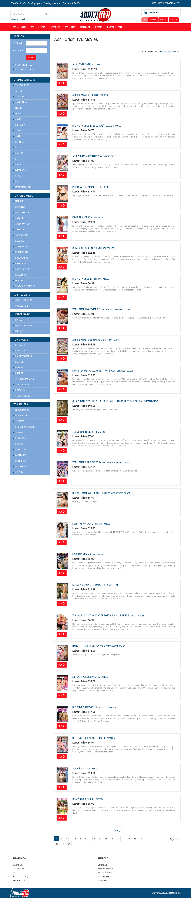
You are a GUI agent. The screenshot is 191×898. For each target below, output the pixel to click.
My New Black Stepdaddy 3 (88, 584)
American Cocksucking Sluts (90, 339)
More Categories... (23, 187)
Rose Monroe (20, 258)
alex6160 (18, 421)
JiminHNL (18, 432)
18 (57, 844)
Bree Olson (19, 275)
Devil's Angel (137, 615)
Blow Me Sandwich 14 (85, 707)
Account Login (114, 27)
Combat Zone (108, 156)
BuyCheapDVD (20, 466)
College (18, 153)
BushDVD (18, 444)
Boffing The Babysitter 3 (87, 737)
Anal (16, 136)
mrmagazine (20, 415)
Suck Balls (79, 768)
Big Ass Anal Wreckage (86, 493)
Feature (18, 108)
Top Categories (19, 27)
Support (98, 27)
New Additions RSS (20, 880)
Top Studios (54, 27)
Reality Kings (20, 350)
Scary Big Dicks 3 (82, 799)
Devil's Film (112, 585)
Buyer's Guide (18, 865)
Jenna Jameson (21, 224)
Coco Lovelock (21, 212)
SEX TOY (163, 20)
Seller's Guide (18, 868)
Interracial (20, 170)
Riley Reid (18, 241)
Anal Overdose (81, 64)
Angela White (20, 235)
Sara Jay (18, 218)
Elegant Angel (113, 126)
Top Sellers (70, 27)
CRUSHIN (18, 472)
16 (135, 839)
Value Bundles (21, 85)
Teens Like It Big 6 (83, 431)
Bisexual (18, 142)
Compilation (20, 102)
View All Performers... (25, 286)
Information (85, 27)
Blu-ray (18, 320)
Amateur (18, 96)
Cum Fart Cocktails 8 (85, 248)
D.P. (15, 159)
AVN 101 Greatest (22, 300)
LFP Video (99, 799)
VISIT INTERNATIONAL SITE (169, 3)
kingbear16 (19, 455)
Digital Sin (19, 390)
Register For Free (23, 65)
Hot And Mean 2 (82, 554)
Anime (17, 130)
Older (17, 176)
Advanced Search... (18, 19)
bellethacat (20, 461)
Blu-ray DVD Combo (23, 325)
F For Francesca (82, 217)
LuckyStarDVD (21, 410)
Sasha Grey (20, 229)
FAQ (14, 872)
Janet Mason (20, 246)
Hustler (18, 373)
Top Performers (38, 27)
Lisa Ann (18, 201)
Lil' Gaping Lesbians (84, 676)
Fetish (17, 113)
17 (141, 839)
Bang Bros (19, 362)
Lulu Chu (18, 280)
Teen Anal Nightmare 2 (86, 309)
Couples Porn (21, 306)
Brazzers (19, 367)
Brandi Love (20, 207)
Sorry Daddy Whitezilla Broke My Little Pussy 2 (101, 401)
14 (123, 839)
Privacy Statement (105, 876)
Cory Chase (19, 263)
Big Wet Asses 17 (82, 278)
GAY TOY (173, 20)
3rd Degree (105, 187)
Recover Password (24, 69)
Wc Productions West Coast (116, 309)
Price (166, 52)
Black (17, 147)
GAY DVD (153, 20)
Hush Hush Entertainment (145, 401)
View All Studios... (23, 396)
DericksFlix (19, 438)
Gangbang (19, 164)
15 (129, 839)
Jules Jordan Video (23, 379)
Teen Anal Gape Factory (87, 462)
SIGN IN (31, 57)
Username (17, 43)
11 (106, 839)
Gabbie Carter (21, 269)
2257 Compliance (105, 880)
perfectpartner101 (23, 427)
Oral (16, 181)
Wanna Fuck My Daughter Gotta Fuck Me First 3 (101, 615)
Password (18, 50)
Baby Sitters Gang (83, 646)
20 (69, 844)
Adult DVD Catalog (20, 876)
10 (100, 839)
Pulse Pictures (106, 248)
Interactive (20, 125)
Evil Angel (19, 345)
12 (112, 839)
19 (63, 844)
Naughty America (22, 356)
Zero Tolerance (22, 384)
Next (117, 830)
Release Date (175, 52)
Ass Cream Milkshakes (86, 156)
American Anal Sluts (85, 95)
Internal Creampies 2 (85, 186)
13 (118, 839)
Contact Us (102, 865)
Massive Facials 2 (83, 523)
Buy (61, 83)
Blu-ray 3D (19, 331)
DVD (144, 20)
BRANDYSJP (19, 449)
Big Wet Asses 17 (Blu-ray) (88, 125)
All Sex (17, 91)
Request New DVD (105, 872)
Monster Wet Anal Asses (87, 370)
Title (160, 52)
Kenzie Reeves (21, 252)
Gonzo (17, 119)
